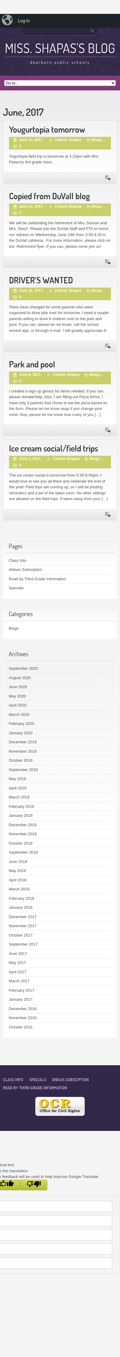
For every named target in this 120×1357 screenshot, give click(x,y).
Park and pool (32, 364)
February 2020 (21, 723)
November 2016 (23, 1017)
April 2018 (18, 880)
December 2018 (23, 825)
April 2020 (18, 705)
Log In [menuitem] (24, 20)
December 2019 (23, 742)
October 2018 (21, 843)
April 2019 (18, 788)
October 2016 (21, 1027)
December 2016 (23, 1008)
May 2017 (17, 962)
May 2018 (17, 870)
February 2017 (21, 990)
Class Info (17, 560)
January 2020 (21, 733)
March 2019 (19, 797)
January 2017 (21, 999)
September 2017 (23, 944)
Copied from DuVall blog (49, 196)
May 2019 (17, 778)
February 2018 (21, 898)
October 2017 (21, 935)
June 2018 (18, 861)
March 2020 (19, 714)
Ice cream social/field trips (53, 448)
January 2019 (21, 815)
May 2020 (17, 696)
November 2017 (23, 926)
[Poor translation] (33, 1185)
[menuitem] (8, 21)
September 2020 (23, 668)
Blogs (97, 140)
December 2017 (23, 917)
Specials (16, 588)
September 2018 (23, 852)
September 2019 (23, 769)
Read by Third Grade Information (37, 579)
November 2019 (23, 751)
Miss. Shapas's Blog (60, 47)
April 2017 (18, 972)
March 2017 (19, 981)
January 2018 (21, 907)
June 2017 (18, 953)
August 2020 (20, 677)
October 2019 (21, 760)
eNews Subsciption (25, 569)
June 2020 (18, 687)
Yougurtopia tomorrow (47, 129)
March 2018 (19, 889)
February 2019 (21, 806)
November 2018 (23, 834)
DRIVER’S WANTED (41, 280)
